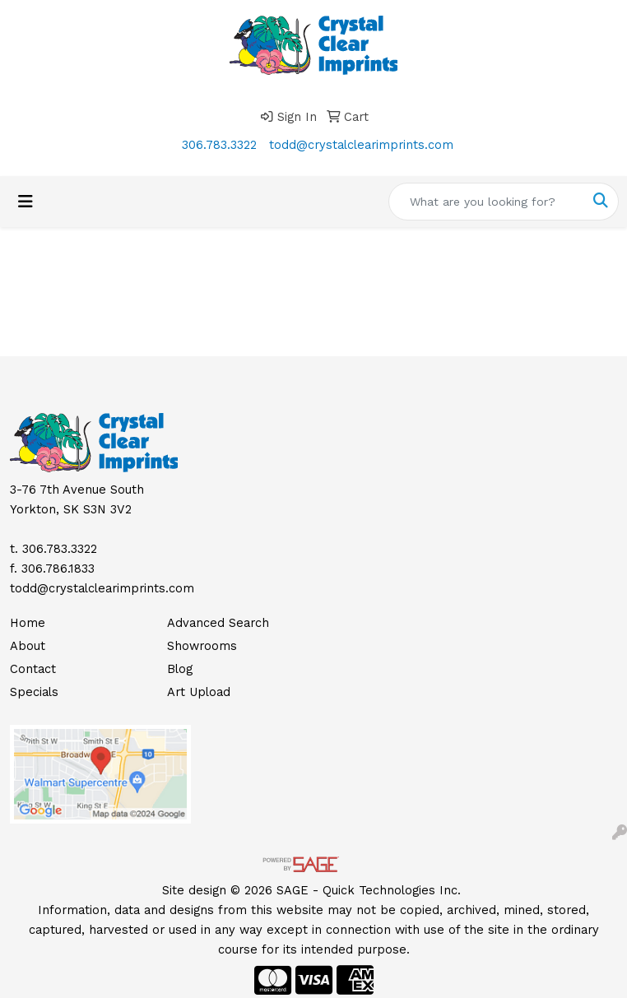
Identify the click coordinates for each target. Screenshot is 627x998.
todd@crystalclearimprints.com (361, 144)
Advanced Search (218, 622)
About (27, 645)
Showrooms (202, 645)
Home (27, 622)
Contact (33, 668)
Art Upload (198, 692)
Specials (34, 692)
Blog (180, 668)
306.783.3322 (219, 144)
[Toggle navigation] (25, 201)
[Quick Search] (486, 201)
